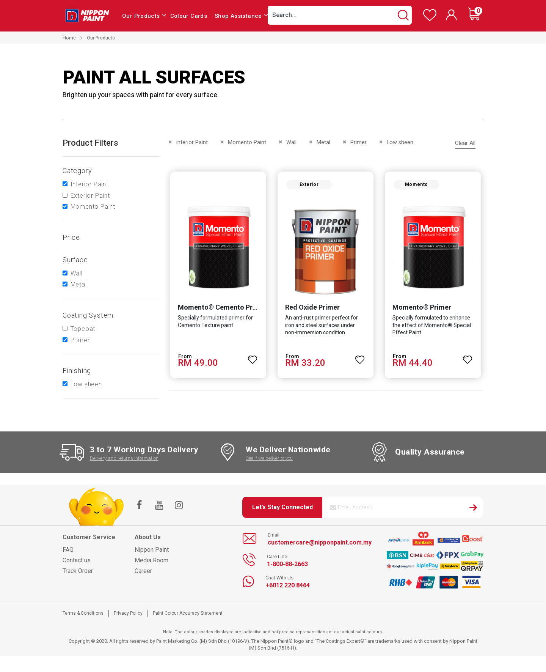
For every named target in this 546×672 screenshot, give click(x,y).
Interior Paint (89, 184)
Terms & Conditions (83, 613)
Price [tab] (71, 237)
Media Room (151, 560)
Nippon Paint (152, 549)
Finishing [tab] (77, 371)
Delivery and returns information (124, 458)
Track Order (78, 570)
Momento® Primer (422, 308)
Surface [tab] (75, 260)
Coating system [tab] (88, 315)
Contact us (77, 560)
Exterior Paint (90, 195)
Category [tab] (77, 171)
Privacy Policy (128, 613)
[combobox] (340, 15)
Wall (77, 273)
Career (143, 570)
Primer (80, 340)
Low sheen (86, 384)
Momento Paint (93, 206)
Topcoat (83, 328)
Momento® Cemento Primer (222, 308)
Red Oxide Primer (312, 308)
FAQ (68, 549)
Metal (79, 284)
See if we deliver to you (269, 458)
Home (69, 38)
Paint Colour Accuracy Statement (188, 613)
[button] (252, 357)
